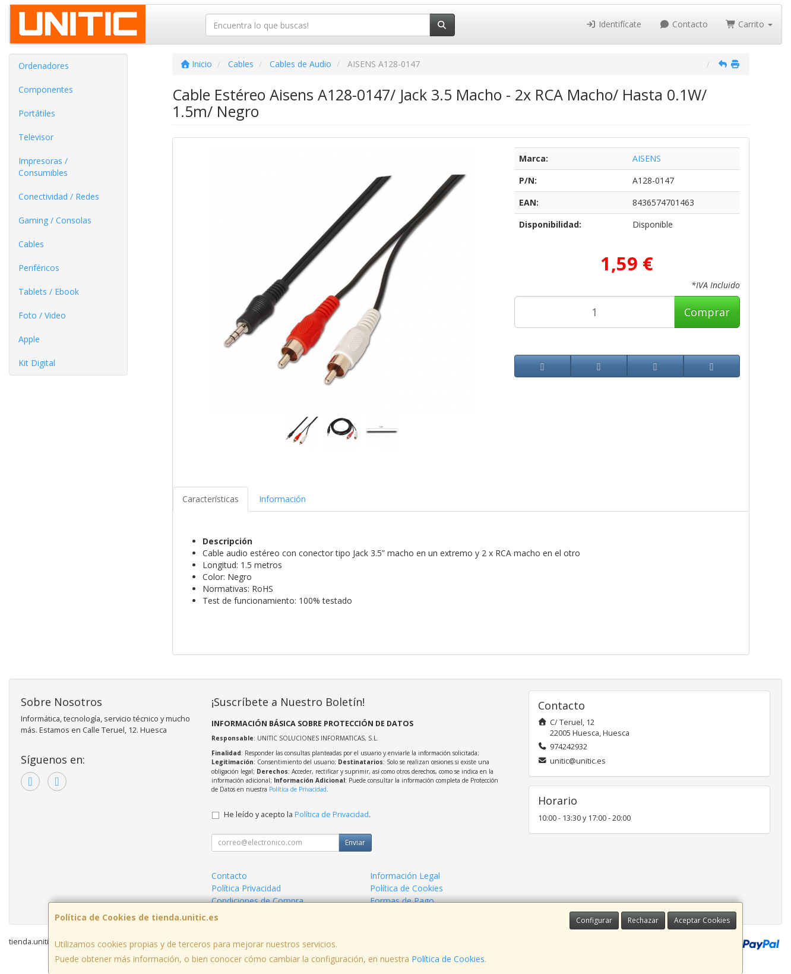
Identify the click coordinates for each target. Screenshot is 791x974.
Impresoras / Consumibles (43, 166)
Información (282, 499)
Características (210, 499)
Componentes (45, 89)
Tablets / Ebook (48, 291)
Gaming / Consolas (54, 220)
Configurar (594, 920)
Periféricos (38, 267)
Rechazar (643, 920)
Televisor (35, 137)
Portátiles (36, 113)
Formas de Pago (402, 900)
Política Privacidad (246, 888)
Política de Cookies (448, 958)
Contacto (683, 24)
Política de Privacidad (298, 789)
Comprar (707, 312)
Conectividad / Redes (58, 196)
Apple (29, 339)
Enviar (355, 842)
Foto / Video (42, 315)
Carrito (749, 24)
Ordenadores (43, 65)
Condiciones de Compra (257, 900)
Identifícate (614, 24)
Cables (31, 244)
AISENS (646, 158)
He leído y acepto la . (297, 814)
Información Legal (405, 875)
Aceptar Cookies (702, 920)
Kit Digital (36, 362)
